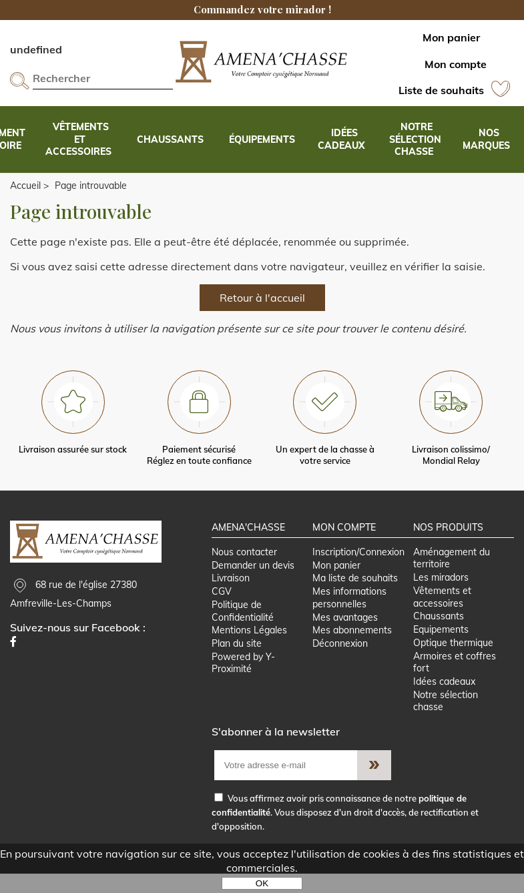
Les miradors (441, 593)
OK (262, 883)
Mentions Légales (249, 647)
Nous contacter (244, 566)
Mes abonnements (351, 647)
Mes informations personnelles (349, 613)
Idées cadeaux (445, 700)
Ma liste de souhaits (354, 594)
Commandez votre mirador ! (262, 9)
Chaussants (439, 633)
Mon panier (336, 580)
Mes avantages (344, 634)
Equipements (441, 646)
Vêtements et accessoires (443, 612)
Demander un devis (253, 580)
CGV (222, 607)
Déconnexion (339, 661)
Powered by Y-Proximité (243, 681)
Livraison (231, 594)
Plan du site (237, 661)
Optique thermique (454, 660)
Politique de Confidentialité (243, 627)
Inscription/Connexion (358, 566)
